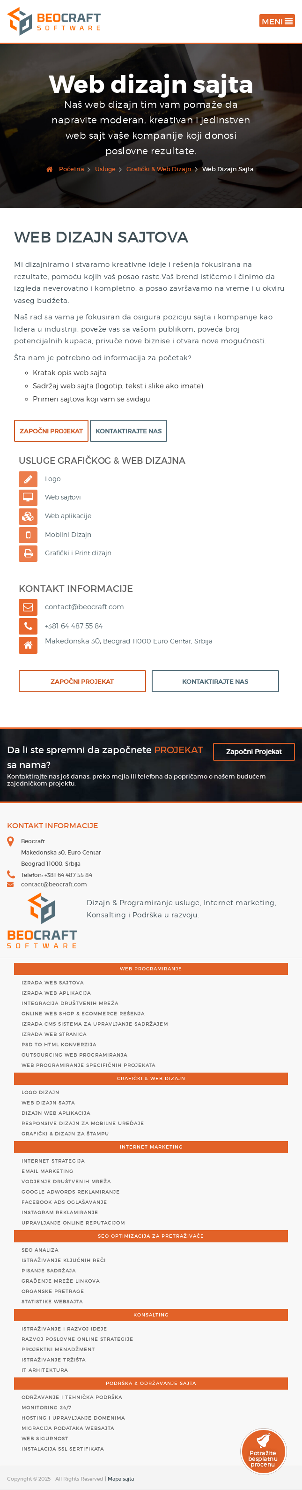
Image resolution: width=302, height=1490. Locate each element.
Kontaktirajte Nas (129, 431)
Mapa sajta (121, 1478)
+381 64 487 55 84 (68, 874)
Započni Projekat (51, 431)
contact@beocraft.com (54, 884)
